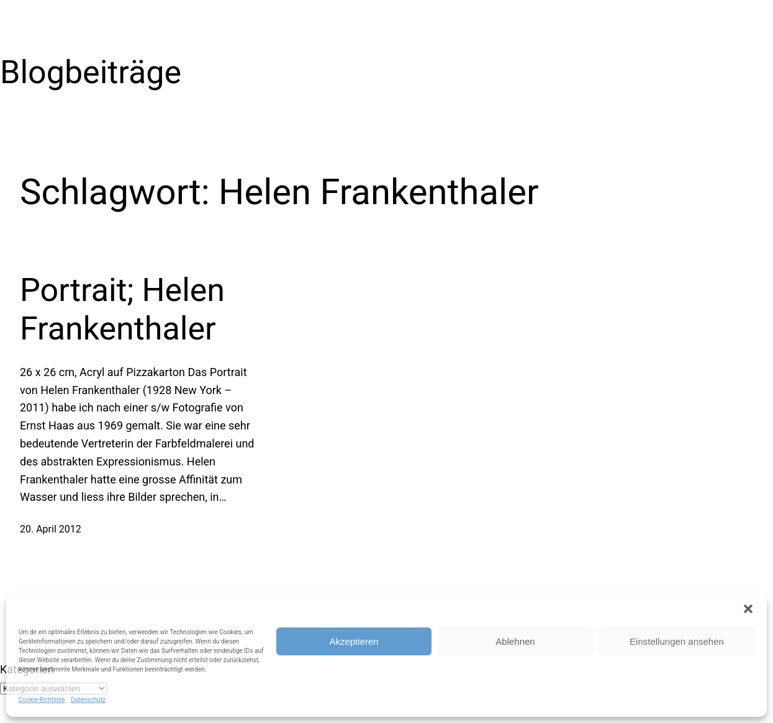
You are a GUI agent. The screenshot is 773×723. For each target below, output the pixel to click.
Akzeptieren (353, 641)
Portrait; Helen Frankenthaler (122, 309)
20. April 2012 (50, 529)
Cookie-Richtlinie (42, 699)
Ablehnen (515, 641)
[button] (748, 609)
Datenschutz (88, 699)
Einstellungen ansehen (677, 641)
